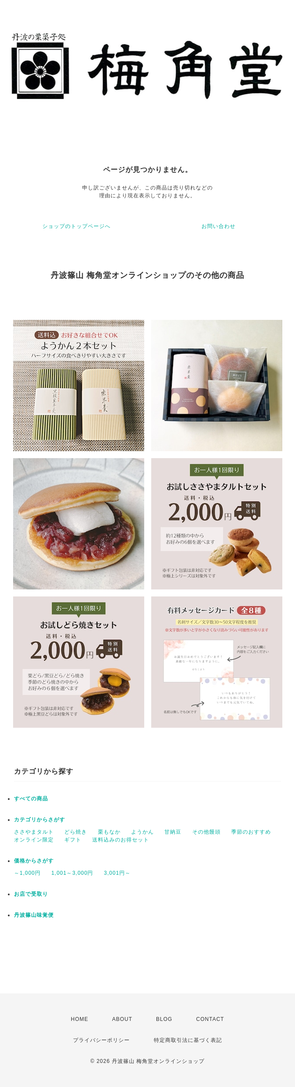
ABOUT (122, 1019)
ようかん (142, 832)
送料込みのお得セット (120, 840)
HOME (79, 1019)
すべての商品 (31, 799)
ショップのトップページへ (76, 226)
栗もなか (109, 832)
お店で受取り (31, 894)
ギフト (72, 840)
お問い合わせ (218, 226)
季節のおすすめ (251, 832)
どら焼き (75, 832)
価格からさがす (34, 861)
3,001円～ (117, 873)
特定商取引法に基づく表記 (188, 1040)
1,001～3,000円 (72, 873)
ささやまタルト (34, 832)
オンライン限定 (34, 840)
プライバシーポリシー (101, 1040)
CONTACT (210, 1019)
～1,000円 (27, 873)
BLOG (164, 1019)
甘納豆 (172, 832)
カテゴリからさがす (39, 820)
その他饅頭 (206, 832)
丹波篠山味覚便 (34, 915)
